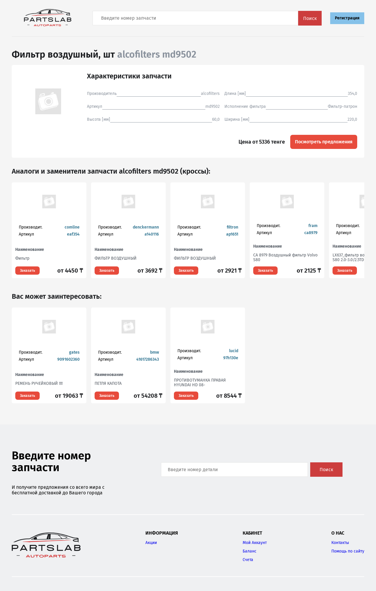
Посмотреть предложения (323, 142)
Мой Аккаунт (255, 542)
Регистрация (347, 18)
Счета (248, 559)
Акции (151, 542)
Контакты (340, 542)
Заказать (27, 270)
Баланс (249, 551)
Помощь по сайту (347, 551)
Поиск (310, 18)
